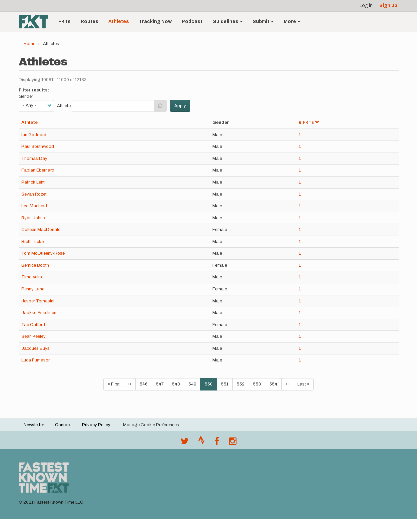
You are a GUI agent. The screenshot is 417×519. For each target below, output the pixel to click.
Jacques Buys (35, 348)
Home (29, 43)
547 (161, 383)
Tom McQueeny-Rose (43, 253)
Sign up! (389, 5)
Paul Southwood (37, 146)
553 (258, 383)
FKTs (64, 21)
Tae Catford (33, 324)
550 (211, 386)
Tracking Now (155, 21)
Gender (26, 96)
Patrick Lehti (33, 182)
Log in (366, 5)
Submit (263, 21)
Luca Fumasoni (36, 360)
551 (226, 383)
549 (193, 383)
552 (242, 383)
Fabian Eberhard (37, 170)
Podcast (192, 21)
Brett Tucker (33, 241)
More (292, 21)
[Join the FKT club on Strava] (201, 443)
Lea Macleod (34, 206)
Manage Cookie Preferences (151, 425)
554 (274, 383)
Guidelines (227, 21)
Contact (63, 425)
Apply (180, 105)
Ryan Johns (33, 218)
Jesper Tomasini (37, 301)
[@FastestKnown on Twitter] (185, 443)
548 (177, 383)
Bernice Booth (35, 265)
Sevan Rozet (34, 194)
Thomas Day (34, 158)
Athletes (118, 21)
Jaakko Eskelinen (38, 312)
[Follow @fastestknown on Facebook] (216, 443)
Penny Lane (32, 289)
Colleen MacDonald (41, 229)
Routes (89, 21)
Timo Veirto (32, 277)
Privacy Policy (96, 425)
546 (145, 383)
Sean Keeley (33, 336)
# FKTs (309, 122)
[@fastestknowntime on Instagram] (232, 443)
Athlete (64, 105)
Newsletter (34, 425)
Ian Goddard (33, 135)
